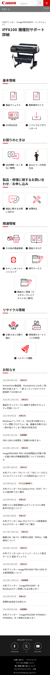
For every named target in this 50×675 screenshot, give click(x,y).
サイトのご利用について (25, 663)
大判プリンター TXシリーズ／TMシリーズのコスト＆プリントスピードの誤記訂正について (25, 474)
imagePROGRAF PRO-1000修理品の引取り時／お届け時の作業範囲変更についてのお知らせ (24, 456)
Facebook (14, 651)
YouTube (37, 651)
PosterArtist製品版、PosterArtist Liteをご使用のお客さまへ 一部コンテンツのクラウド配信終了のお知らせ (24, 389)
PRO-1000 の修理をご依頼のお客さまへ (22, 440)
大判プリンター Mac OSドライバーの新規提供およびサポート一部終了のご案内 (25, 522)
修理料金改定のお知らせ (14, 601)
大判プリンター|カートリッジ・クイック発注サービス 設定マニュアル (24, 555)
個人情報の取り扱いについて (25, 666)
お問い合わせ (18, 660)
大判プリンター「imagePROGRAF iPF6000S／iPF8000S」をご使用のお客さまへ (25, 616)
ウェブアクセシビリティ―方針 (25, 669)
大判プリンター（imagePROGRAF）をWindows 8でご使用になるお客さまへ (21, 587)
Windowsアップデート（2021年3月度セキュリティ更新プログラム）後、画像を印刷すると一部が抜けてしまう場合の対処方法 (25, 424)
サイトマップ (31, 660)
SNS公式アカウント (25, 640)
